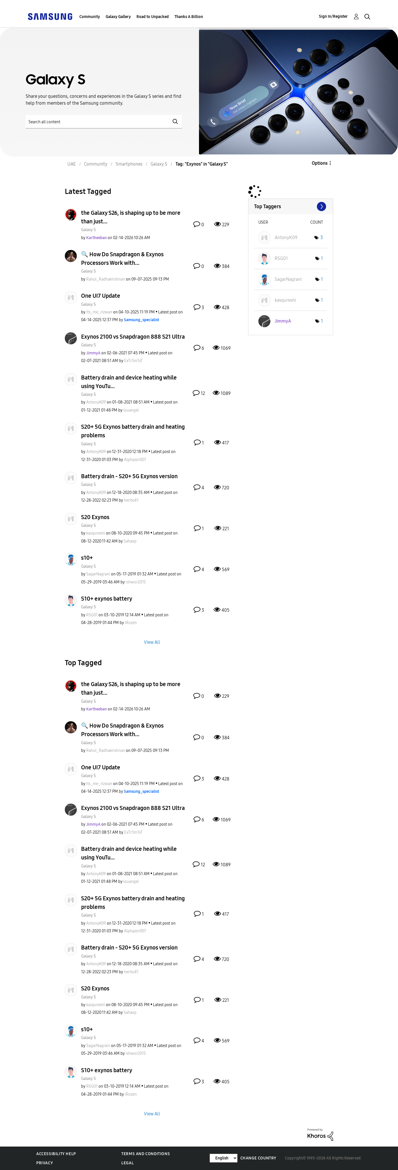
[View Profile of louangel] (131, 410)
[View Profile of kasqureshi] (95, 533)
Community (89, 16)
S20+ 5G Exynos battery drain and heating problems (133, 431)
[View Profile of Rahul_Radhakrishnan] (105, 279)
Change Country (258, 1158)
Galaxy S (88, 229)
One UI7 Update (100, 295)
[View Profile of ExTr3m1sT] (133, 360)
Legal (127, 1163)
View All (152, 642)
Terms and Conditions (145, 1153)
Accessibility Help (56, 1153)
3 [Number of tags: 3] (321, 237)
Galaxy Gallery (118, 16)
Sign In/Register (333, 16)
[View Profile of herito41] (131, 500)
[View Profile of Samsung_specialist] (141, 319)
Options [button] (319, 163)
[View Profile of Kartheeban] (96, 237)
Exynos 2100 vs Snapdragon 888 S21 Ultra (133, 336)
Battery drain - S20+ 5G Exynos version (129, 476)
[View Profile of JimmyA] (93, 353)
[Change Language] (224, 1158)
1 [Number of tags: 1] (322, 258)
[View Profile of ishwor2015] (136, 582)
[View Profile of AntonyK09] (96, 402)
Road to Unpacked (152, 16)
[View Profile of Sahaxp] (130, 541)
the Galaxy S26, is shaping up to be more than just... (130, 217)
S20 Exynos (95, 517)
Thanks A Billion (188, 16)
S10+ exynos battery (106, 598)
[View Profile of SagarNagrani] (98, 574)
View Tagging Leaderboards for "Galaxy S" (290, 206)
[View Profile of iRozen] (131, 622)
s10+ (87, 557)
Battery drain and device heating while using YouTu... (129, 382)
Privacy (44, 1163)
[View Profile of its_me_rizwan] (99, 312)
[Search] (104, 121)
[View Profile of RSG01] (92, 615)
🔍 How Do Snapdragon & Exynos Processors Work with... (122, 258)
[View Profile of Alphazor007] (135, 459)
